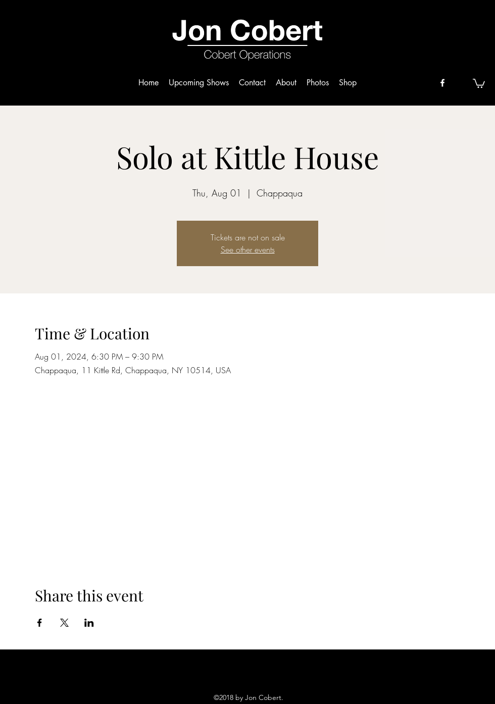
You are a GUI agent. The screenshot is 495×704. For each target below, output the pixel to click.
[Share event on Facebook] (39, 623)
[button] (479, 83)
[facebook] (442, 83)
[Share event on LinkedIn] (89, 623)
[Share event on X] (64, 623)
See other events (248, 249)
